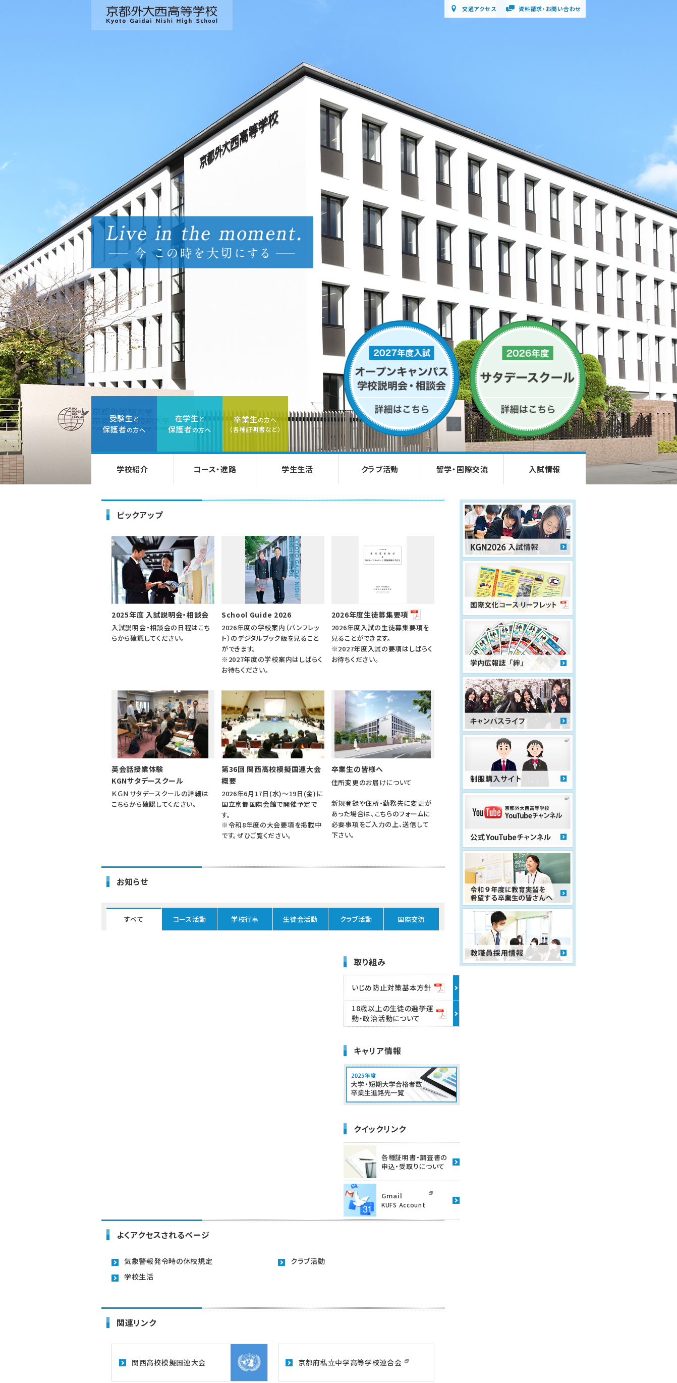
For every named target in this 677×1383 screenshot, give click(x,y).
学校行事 (245, 919)
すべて (133, 919)
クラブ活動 (356, 919)
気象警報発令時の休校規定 (168, 1261)
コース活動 (189, 919)
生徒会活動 (300, 919)
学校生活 (139, 1276)
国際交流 (411, 919)
